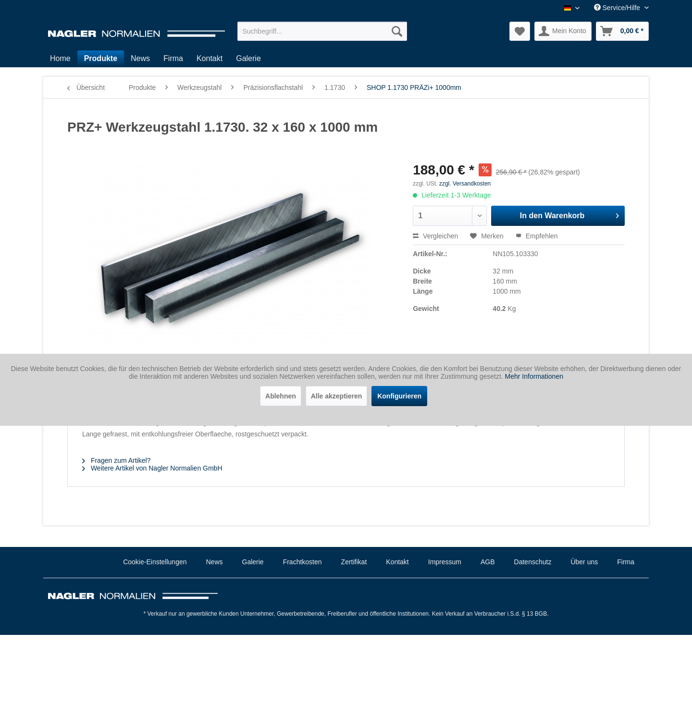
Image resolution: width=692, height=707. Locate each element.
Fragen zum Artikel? (116, 460)
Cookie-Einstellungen (154, 562)
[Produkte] (100, 58)
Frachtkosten (302, 562)
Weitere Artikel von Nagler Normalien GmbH (152, 468)
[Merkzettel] (519, 31)
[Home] (60, 58)
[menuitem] (322, 31)
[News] (140, 58)
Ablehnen (280, 396)
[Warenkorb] (622, 31)
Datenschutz (533, 562)
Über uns (584, 562)
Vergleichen (435, 236)
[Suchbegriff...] (322, 31)
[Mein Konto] (563, 31)
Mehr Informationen (534, 376)
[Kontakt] (209, 58)
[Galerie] (248, 58)
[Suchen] (397, 31)
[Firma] (173, 58)
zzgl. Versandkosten (465, 183)
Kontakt (397, 562)
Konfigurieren (399, 396)
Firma (625, 562)
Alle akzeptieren (336, 396)
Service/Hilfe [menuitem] (618, 8)
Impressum (444, 562)
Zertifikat (354, 562)
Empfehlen (537, 236)
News (214, 562)
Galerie (253, 562)
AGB (488, 562)
